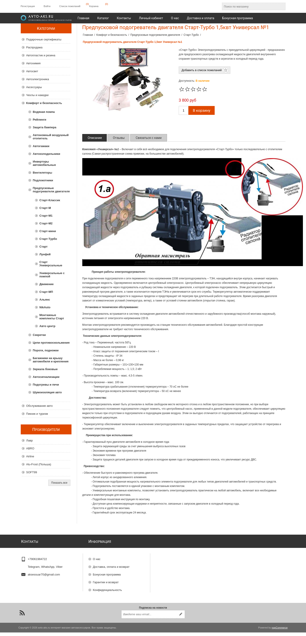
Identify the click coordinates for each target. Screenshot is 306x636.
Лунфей (45, 254)
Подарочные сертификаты (43, 39)
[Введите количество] (183, 110)
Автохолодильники (46, 153)
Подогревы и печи (46, 384)
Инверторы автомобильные (44, 163)
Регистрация (28, 6)
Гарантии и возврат (106, 580)
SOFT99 (31, 472)
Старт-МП (46, 291)
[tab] (94, 138)
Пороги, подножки (46, 350)
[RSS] (22, 616)
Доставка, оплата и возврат (111, 565)
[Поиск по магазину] (249, 6)
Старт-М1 (46, 215)
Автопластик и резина (40, 55)
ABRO (30, 448)
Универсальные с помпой (52, 274)
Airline (30, 456)
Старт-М (45, 208)
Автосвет (32, 71)
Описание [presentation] (95, 138)
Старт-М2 (46, 223)
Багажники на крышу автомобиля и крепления (51, 359)
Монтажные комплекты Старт (51, 316)
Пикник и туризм (37, 413)
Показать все (59, 482)
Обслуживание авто (39, 405)
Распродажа (34, 47)
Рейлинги (39, 119)
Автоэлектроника (37, 79)
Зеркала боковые (45, 369)
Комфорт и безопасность (44, 103)
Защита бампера (44, 127)
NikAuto (45, 307)
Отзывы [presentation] (119, 138)
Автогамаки (41, 146)
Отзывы (98, 596)
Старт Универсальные (50, 263)
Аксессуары (34, 87)
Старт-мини (47, 231)
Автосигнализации (46, 377)
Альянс (44, 299)
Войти (47, 6)
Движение (46, 284)
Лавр (29, 440)
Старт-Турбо (48, 238)
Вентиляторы (42, 172)
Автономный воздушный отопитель (51, 136)
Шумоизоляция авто (47, 392)
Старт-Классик (49, 200)
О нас (97, 557)
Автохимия (33, 63)
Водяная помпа (44, 112)
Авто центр (47, 326)
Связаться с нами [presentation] (148, 138)
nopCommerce (279, 631)
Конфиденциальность (107, 588)
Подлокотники (43, 180)
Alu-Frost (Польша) (38, 464)
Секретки (39, 335)
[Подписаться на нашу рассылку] (149, 618)
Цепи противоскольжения (51, 342)
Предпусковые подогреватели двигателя (51, 189)
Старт (43, 246)
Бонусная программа (107, 572)
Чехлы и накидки (37, 95)
